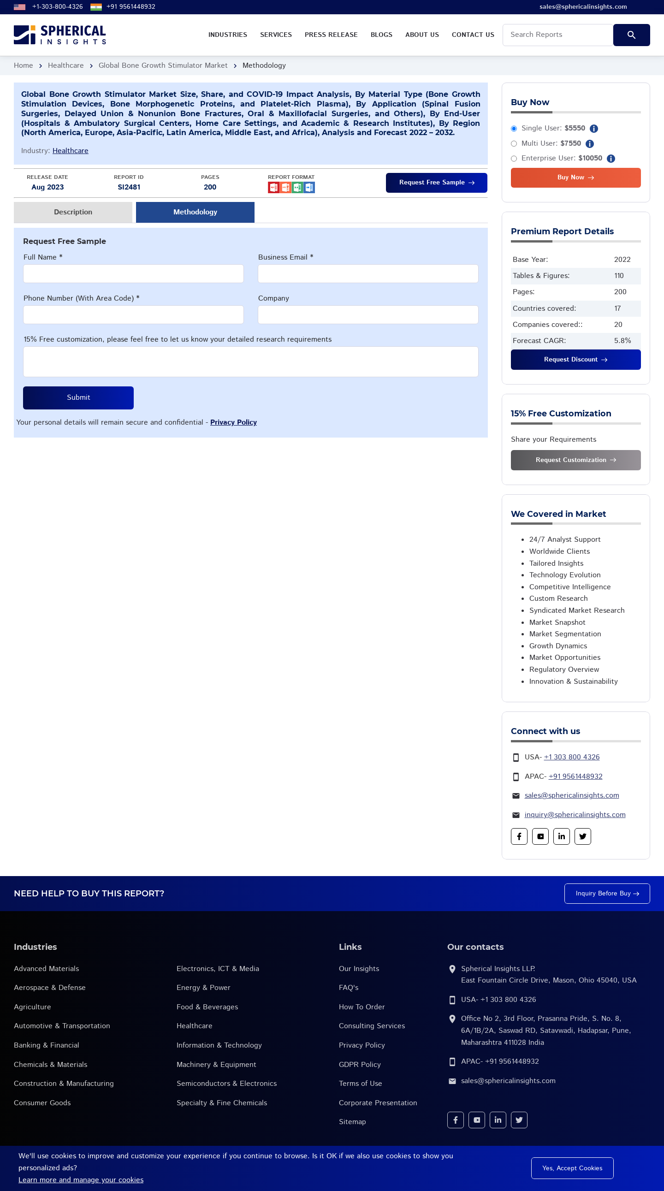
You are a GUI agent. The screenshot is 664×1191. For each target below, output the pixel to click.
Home (23, 65)
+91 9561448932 (131, 7)
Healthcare (66, 65)
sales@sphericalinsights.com (572, 795)
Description (73, 212)
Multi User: (551, 143)
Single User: (553, 128)
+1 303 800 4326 (572, 757)
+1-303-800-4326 (57, 7)
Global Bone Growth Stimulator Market (163, 65)
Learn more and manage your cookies (80, 1180)
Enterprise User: (562, 158)
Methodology (195, 212)
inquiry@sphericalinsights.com (575, 815)
